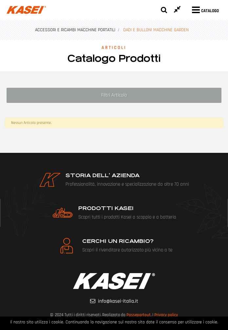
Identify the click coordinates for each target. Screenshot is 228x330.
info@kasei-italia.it (118, 301)
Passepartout (138, 315)
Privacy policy (166, 315)
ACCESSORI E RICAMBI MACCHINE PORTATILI (75, 30)
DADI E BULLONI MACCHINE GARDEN (156, 30)
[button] (164, 9)
